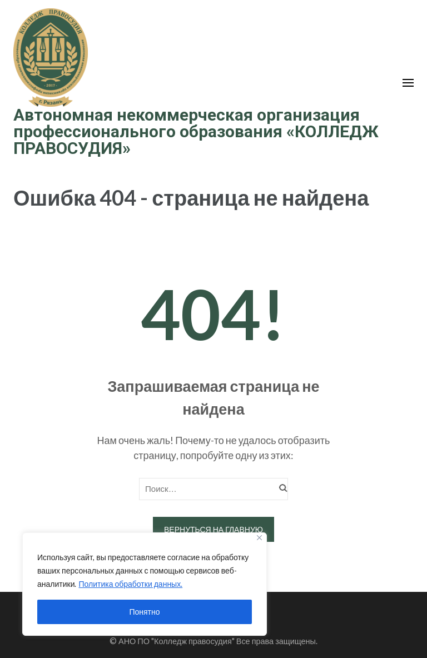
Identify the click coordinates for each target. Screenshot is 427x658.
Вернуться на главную (213, 529)
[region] (144, 584)
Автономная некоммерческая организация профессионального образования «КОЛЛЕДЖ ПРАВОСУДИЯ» (196, 131)
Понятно (144, 611)
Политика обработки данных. (130, 584)
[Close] (259, 537)
